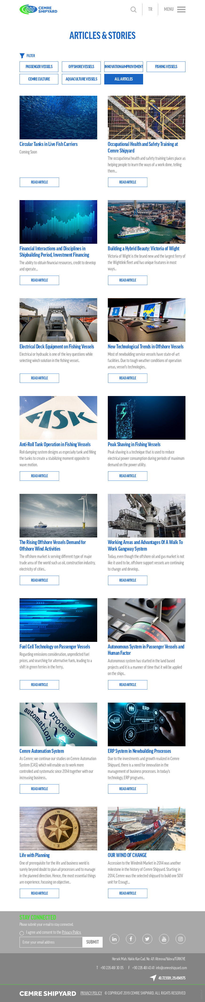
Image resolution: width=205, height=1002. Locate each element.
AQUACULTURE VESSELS (81, 79)
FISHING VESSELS (166, 67)
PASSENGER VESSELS (39, 67)
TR (150, 9)
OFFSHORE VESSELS (81, 67)
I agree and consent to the (53, 932)
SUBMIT (92, 942)
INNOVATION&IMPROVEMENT (124, 67)
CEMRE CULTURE (39, 79)
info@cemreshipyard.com (171, 968)
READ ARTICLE (39, 182)
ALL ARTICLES (124, 79)
